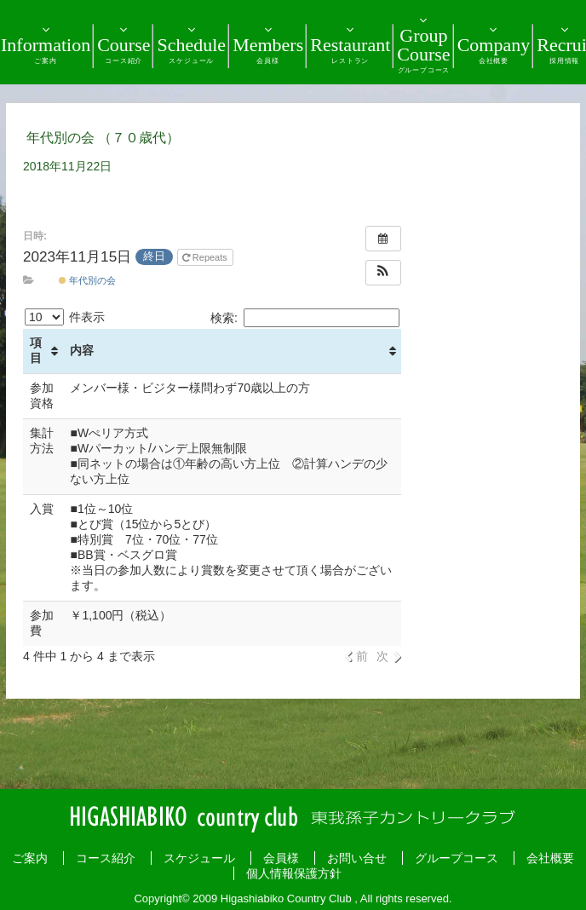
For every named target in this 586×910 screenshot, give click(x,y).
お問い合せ (357, 858)
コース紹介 (105, 858)
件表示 (65, 317)
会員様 (281, 858)
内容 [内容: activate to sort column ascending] (82, 350)
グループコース (456, 858)
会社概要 (550, 858)
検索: (304, 318)
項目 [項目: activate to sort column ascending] (36, 350)
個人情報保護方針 (294, 873)
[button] (383, 273)
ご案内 (30, 858)
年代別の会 (87, 280)
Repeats (206, 257)
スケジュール (199, 858)
